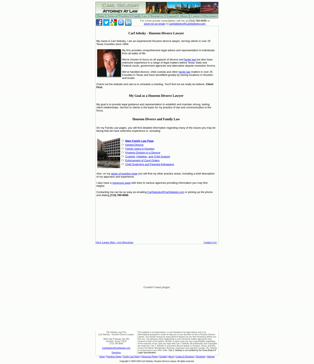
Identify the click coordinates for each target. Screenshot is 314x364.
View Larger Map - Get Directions (114, 242)
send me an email (154, 23)
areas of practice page (124, 173)
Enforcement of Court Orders (142, 160)
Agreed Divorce (134, 144)
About (171, 357)
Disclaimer (200, 357)
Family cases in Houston (140, 148)
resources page (121, 182)
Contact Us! (210, 242)
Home (102, 357)
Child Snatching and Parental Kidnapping (149, 164)
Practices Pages (113, 357)
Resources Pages (150, 357)
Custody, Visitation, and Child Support (147, 156)
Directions (116, 352)
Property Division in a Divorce (142, 152)
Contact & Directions (184, 357)
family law (190, 59)
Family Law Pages (131, 357)
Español (163, 357)
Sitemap (211, 357)
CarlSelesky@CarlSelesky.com (187, 23)
